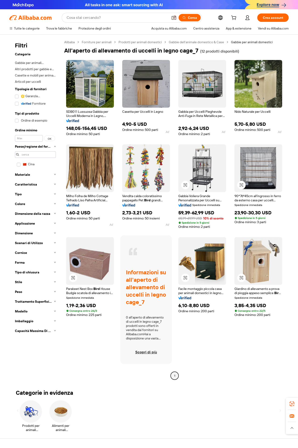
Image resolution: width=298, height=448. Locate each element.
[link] (292, 404)
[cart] (234, 18)
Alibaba (69, 42)
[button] (174, 17)
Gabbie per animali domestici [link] (252, 42)
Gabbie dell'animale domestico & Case (196, 42)
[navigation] (35, 209)
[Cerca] (190, 17)
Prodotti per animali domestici (140, 42)
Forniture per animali (97, 42)
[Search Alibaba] (117, 17)
